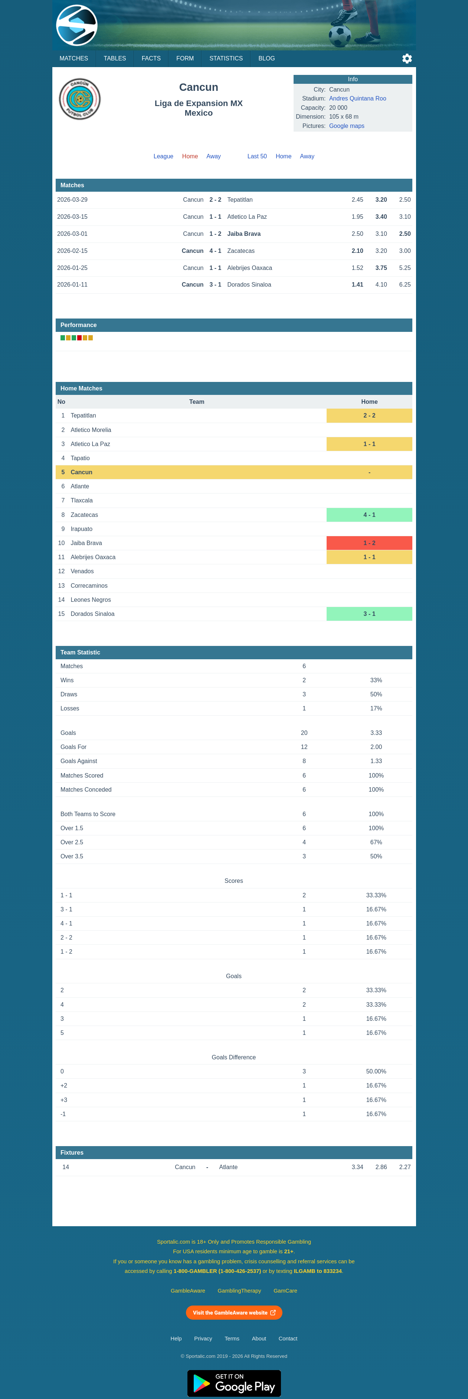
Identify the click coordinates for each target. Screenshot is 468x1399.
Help (176, 1339)
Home (284, 156)
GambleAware (188, 1291)
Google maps (346, 126)
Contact (288, 1339)
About (259, 1339)
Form (185, 58)
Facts (151, 58)
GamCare (285, 1291)
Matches (74, 58)
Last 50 (257, 156)
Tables (115, 58)
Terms (232, 1339)
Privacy (203, 1339)
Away (213, 156)
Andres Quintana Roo (357, 98)
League (163, 156)
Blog (266, 58)
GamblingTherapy (239, 1291)
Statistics (226, 58)
